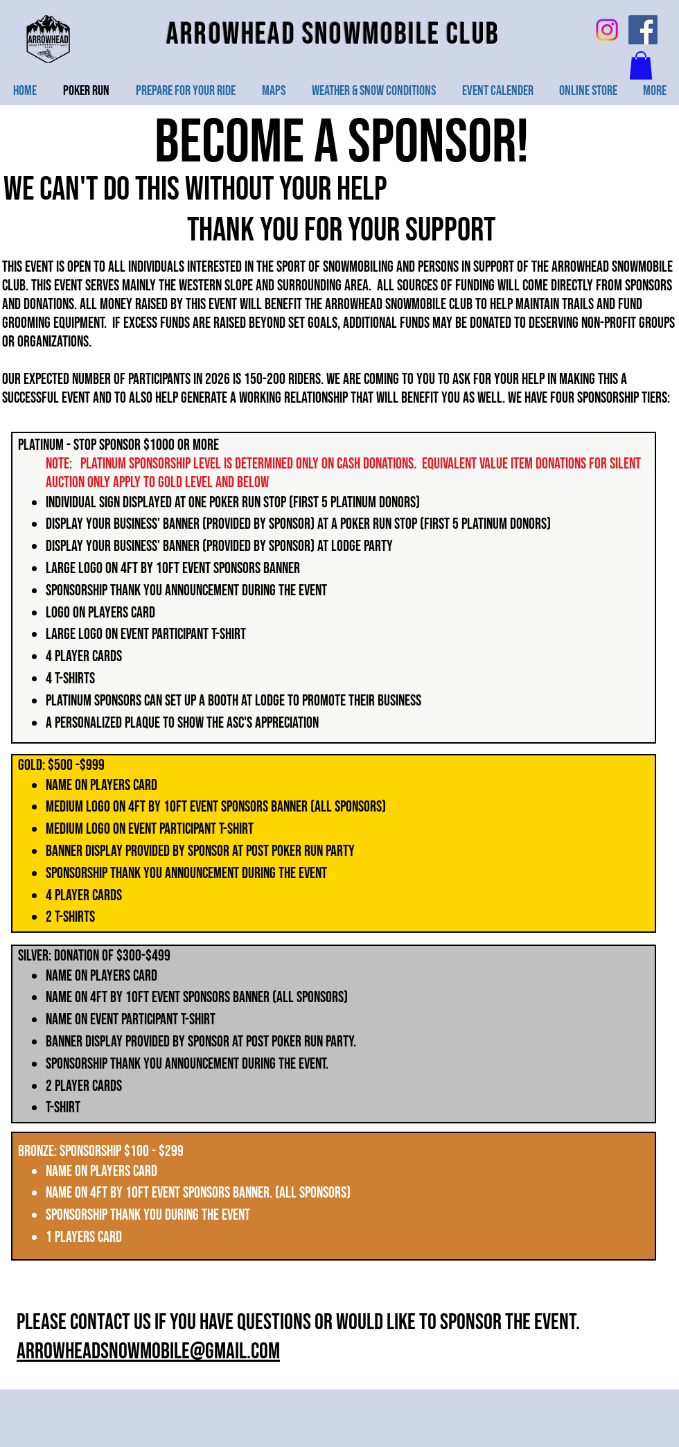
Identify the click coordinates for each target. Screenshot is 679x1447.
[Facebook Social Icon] (643, 29)
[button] (641, 65)
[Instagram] (606, 29)
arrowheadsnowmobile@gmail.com (148, 1351)
